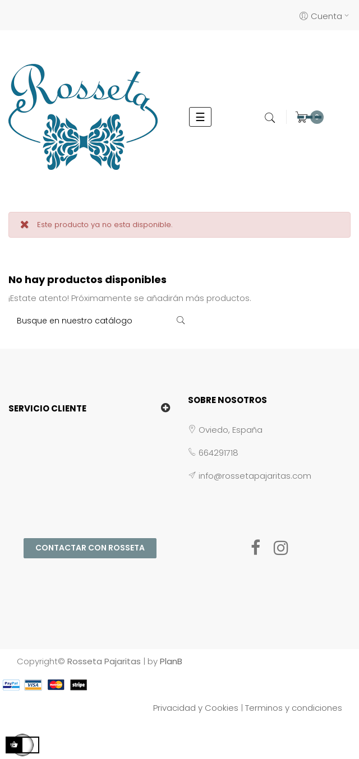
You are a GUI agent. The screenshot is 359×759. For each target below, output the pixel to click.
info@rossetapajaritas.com (255, 476)
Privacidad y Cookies (195, 708)
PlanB (171, 661)
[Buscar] (100, 320)
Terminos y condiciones (293, 708)
